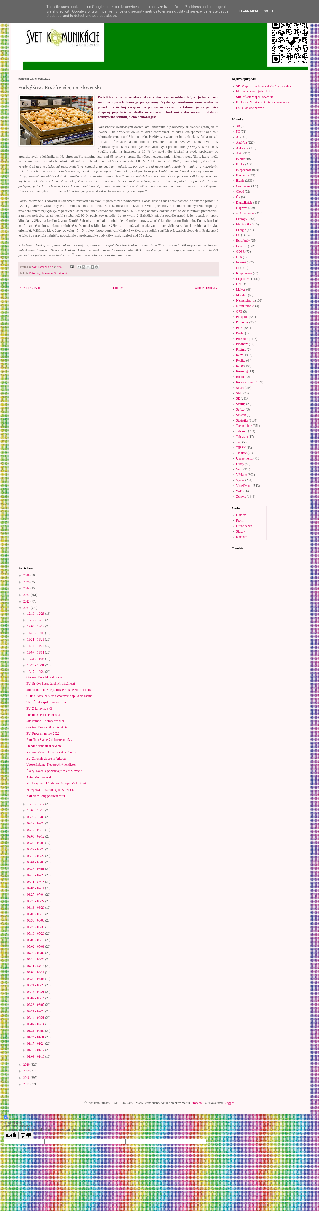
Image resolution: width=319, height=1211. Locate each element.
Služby (240, 531)
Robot (240, 376)
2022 (27, 601)
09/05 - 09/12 (36, 836)
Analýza (241, 142)
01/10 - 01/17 (36, 1050)
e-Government (245, 213)
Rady (239, 355)
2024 (27, 588)
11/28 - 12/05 (36, 633)
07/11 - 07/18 (36, 882)
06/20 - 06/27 (36, 901)
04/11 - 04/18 (36, 966)
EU (238, 235)
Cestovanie (243, 186)
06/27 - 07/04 (36, 894)
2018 (27, 1077)
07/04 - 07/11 (36, 888)
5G (238, 131)
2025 (27, 582)
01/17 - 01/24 (36, 1043)
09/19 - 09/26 (36, 823)
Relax (240, 366)
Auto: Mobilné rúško (39, 777)
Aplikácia (242, 148)
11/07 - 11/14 (36, 652)
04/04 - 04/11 (36, 972)
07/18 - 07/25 (36, 875)
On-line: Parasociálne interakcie (46, 727)
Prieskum (47, 273)
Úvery (240, 464)
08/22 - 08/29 (36, 849)
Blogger (229, 1103)
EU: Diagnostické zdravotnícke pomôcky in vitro (57, 783)
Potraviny (34, 273)
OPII (239, 311)
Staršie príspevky (206, 287)
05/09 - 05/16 (36, 940)
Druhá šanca (244, 526)
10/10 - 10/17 (36, 804)
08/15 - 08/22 (36, 856)
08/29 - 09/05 (36, 843)
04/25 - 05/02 (36, 953)
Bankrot (241, 159)
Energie (241, 230)
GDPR (240, 251)
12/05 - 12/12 (36, 626)
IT (237, 268)
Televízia (242, 436)
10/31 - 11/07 (36, 659)
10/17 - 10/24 (36, 671)
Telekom (241, 431)
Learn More (249, 11)
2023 (27, 595)
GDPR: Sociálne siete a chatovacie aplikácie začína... (60, 696)
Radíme (241, 349)
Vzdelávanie (244, 485)
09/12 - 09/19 (36, 830)
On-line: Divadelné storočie (44, 677)
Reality (240, 360)
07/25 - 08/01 (36, 868)
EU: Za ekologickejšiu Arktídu (46, 758)
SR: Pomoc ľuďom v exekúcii (45, 721)
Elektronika (243, 224)
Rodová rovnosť (246, 382)
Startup (240, 404)
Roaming (242, 371)
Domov (118, 287)
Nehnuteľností (245, 306)
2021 (27, 608)
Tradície (241, 453)
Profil (240, 520)
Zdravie (63, 273)
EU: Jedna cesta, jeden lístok (254, 91)
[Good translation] (11, 1135)
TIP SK (241, 447)
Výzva (240, 480)
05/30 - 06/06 (36, 920)
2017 (27, 1084)
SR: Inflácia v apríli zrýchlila (254, 97)
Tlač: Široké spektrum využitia (46, 702)
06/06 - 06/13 (36, 914)
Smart (240, 387)
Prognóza (242, 344)
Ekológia (242, 219)
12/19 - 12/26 (36, 613)
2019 (27, 1071)
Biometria (242, 175)
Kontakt (241, 537)
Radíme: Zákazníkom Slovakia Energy (51, 752)
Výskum (241, 474)
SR (56, 273)
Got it (268, 11)
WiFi (239, 491)
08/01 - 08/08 (36, 862)
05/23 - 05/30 (36, 927)
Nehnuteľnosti (245, 300)
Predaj (240, 333)
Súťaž (240, 409)
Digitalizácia (244, 202)
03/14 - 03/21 (36, 992)
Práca (239, 328)
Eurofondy (243, 240)
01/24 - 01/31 (36, 1037)
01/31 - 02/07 (36, 1031)
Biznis (240, 180)
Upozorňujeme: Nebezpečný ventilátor (51, 764)
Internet (241, 262)
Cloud (240, 191)
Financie (241, 246)
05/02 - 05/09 (36, 946)
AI (238, 137)
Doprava (241, 208)
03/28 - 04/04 (36, 979)
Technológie (244, 425)
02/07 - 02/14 (36, 1024)
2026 (27, 575)
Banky (240, 164)
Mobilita (241, 295)
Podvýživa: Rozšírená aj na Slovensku (50, 790)
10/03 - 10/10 (36, 810)
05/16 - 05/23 (36, 933)
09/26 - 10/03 (36, 817)
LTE (239, 284)
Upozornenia (244, 458)
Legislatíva (243, 279)
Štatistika (242, 420)
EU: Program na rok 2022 (42, 733)
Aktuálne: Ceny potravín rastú (45, 796)
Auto (239, 153)
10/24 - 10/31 (36, 665)
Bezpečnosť (244, 170)
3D (238, 126)
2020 (27, 1064)
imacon (197, 1103)
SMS (239, 393)
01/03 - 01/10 (36, 1056)
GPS (239, 257)
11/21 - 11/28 (36, 639)
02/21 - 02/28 (36, 1011)
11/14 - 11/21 (36, 646)
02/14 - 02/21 (36, 1017)
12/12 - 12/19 (36, 620)
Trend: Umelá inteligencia (43, 714)
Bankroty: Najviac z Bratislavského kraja (262, 102)
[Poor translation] (26, 1135)
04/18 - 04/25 (36, 959)
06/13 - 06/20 (36, 907)
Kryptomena (244, 273)
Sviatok (241, 415)
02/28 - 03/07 (36, 1004)
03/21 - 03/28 (36, 985)
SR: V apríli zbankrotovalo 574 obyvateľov (264, 86)
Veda (239, 469)
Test (238, 442)
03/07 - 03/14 (36, 998)
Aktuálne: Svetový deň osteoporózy (49, 739)
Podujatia (242, 317)
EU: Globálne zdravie (250, 108)
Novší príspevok (29, 287)
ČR (238, 197)
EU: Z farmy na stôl (39, 708)
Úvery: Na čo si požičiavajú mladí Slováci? (54, 771)
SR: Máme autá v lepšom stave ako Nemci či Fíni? (58, 690)
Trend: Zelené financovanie (44, 746)
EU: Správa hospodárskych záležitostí (50, 683)
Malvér (240, 289)
